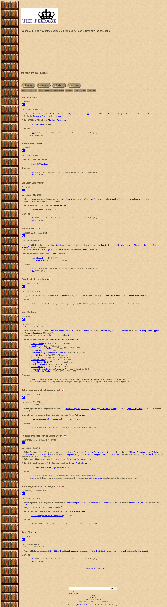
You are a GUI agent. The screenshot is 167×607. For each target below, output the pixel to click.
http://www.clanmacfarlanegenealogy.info (86, 379)
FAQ (34, 90)
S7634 (34, 382)
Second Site (89, 605)
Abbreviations (58, 90)
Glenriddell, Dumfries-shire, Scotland (87, 250)
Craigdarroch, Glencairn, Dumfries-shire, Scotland (93, 452)
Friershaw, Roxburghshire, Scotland (47, 116)
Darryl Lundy (93, 597)
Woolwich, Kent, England (71, 295)
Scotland (147, 454)
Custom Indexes (45, 90)
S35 (33, 427)
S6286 (34, 379)
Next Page (92, 90)
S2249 (34, 478)
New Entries (26, 90)
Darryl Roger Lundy (95, 478)
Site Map (69, 90)
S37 (33, 133)
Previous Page (80, 90)
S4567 (34, 304)
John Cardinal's (81, 605)
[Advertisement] (93, 52)
